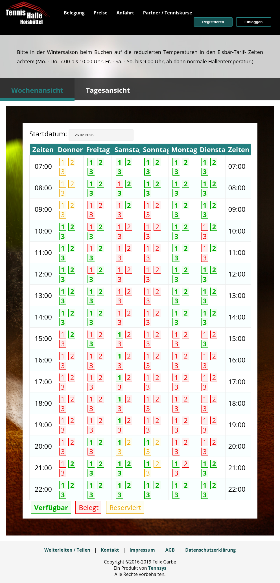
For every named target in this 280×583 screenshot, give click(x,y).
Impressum (142, 550)
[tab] (37, 89)
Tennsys (157, 568)
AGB (170, 550)
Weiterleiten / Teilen (67, 550)
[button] (213, 22)
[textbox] (101, 135)
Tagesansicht (108, 90)
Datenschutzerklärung (210, 550)
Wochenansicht (37, 90)
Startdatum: (49, 133)
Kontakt (110, 550)
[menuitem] (74, 13)
